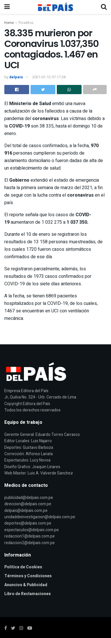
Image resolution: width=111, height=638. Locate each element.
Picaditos (25, 22)
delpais (16, 77)
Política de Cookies (23, 567)
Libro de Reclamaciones (27, 594)
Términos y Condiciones (28, 576)
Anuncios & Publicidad (25, 585)
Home (9, 22)
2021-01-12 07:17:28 (48, 77)
